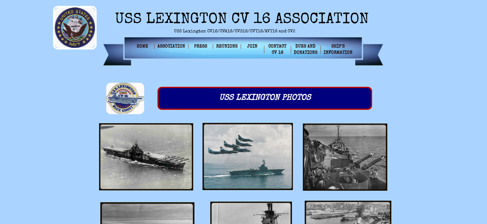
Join (252, 46)
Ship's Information (338, 49)
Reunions (227, 46)
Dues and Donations (305, 49)
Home (142, 46)
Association (171, 46)
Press (200, 46)
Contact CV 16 (277, 49)
